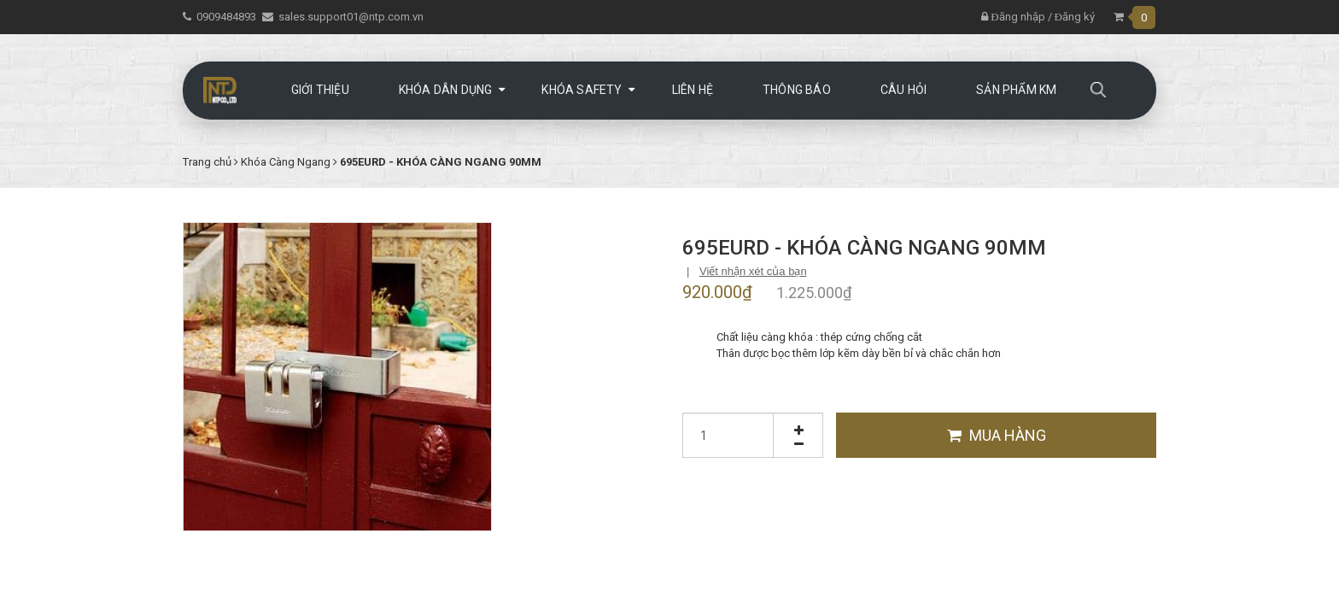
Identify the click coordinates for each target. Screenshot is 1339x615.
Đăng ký (1075, 16)
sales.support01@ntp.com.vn (351, 16)
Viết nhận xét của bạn (753, 271)
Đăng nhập (1012, 16)
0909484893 (226, 16)
